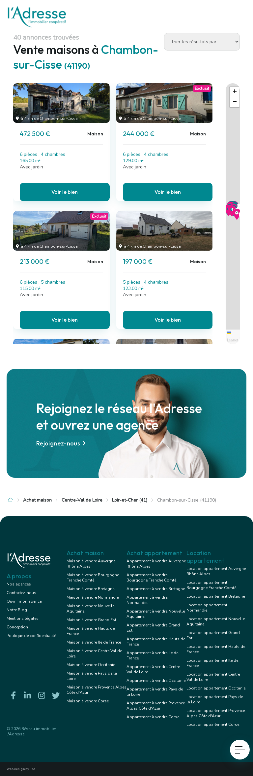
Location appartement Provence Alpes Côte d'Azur (215, 713)
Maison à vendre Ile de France (94, 642)
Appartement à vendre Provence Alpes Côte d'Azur (155, 705)
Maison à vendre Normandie (93, 597)
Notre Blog (17, 610)
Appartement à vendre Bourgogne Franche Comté (151, 577)
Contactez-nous (21, 592)
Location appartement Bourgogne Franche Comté (211, 585)
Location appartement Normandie (206, 607)
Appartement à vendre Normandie (146, 600)
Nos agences (19, 584)
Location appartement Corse (212, 724)
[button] (232, 214)
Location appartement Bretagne (215, 596)
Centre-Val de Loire (82, 500)
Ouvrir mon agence (24, 601)
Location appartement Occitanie (215, 688)
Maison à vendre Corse (88, 701)
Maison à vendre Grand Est (91, 619)
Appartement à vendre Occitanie (155, 680)
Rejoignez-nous (62, 443)
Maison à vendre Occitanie (91, 664)
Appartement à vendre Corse (152, 717)
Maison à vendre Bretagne (90, 588)
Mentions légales (23, 618)
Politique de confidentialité (31, 635)
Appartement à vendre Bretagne (155, 588)
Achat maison (37, 500)
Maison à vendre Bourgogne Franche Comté (93, 577)
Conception (17, 627)
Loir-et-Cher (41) (129, 500)
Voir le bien (64, 192)
